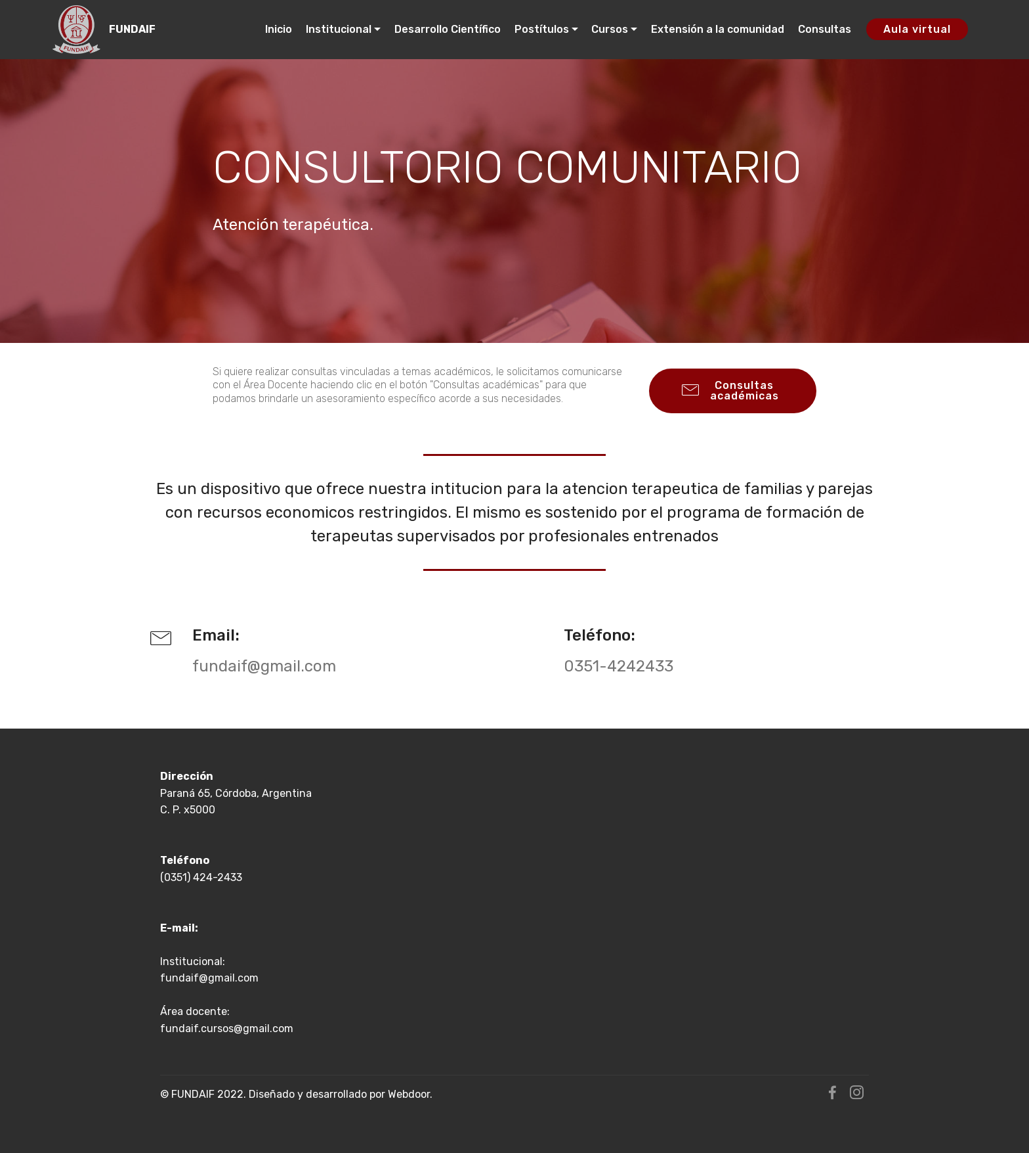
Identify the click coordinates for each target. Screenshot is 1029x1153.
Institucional (338, 29)
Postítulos (541, 29)
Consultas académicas (730, 390)
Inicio (278, 29)
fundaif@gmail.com (209, 978)
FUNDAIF (132, 29)
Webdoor (409, 1094)
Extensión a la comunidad (717, 29)
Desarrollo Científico (447, 29)
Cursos (609, 29)
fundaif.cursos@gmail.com (226, 1028)
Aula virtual (917, 29)
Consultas (824, 29)
